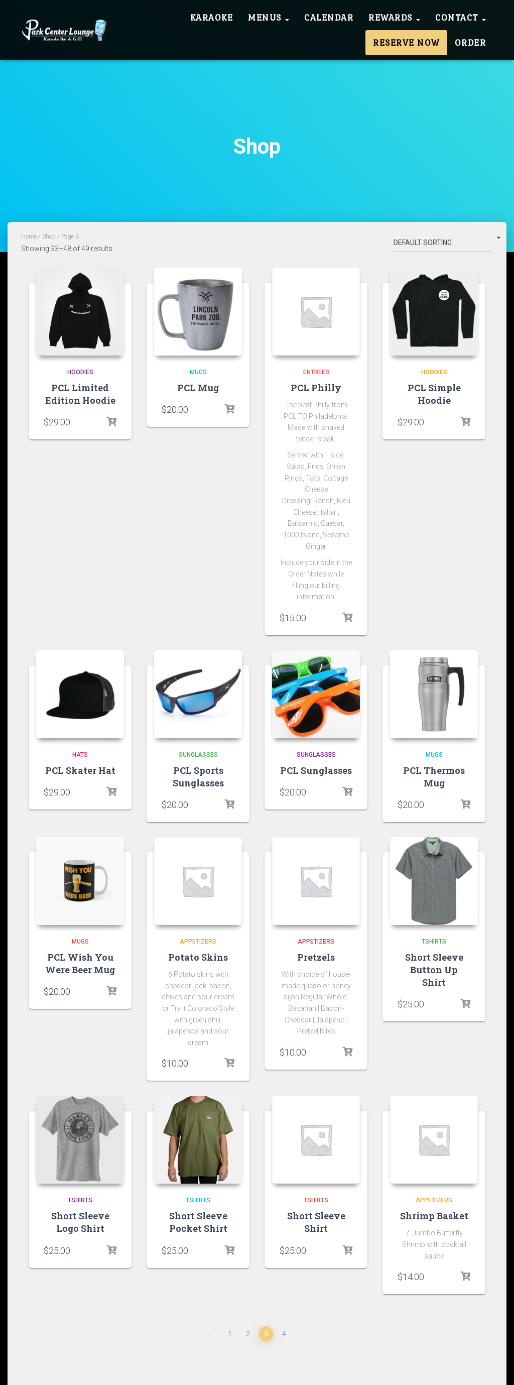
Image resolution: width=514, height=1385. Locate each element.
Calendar (328, 18)
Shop (49, 236)
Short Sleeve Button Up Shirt (434, 969)
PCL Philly (316, 388)
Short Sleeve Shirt (316, 1222)
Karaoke (211, 18)
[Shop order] (443, 244)
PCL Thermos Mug (434, 776)
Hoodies (80, 372)
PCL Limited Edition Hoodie (80, 394)
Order (470, 43)
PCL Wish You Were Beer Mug (80, 963)
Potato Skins (198, 957)
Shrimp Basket (434, 1216)
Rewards (394, 18)
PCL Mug (198, 388)
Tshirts (434, 941)
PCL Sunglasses (316, 770)
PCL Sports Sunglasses (198, 776)
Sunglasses (198, 754)
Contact (460, 18)
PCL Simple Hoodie (434, 394)
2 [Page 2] (248, 1334)
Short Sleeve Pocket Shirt (198, 1222)
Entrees (316, 372)
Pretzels (316, 957)
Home (29, 236)
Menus (268, 18)
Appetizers (198, 941)
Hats (80, 754)
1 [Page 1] (230, 1334)
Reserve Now (406, 43)
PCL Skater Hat (80, 770)
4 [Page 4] (284, 1334)
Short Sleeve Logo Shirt (80, 1222)
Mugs (198, 372)
